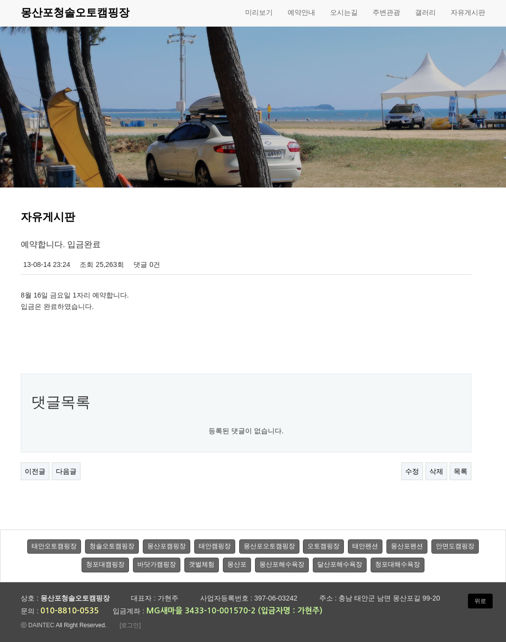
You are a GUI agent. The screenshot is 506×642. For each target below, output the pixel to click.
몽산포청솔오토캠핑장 (75, 12)
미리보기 (259, 12)
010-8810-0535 (70, 610)
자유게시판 (468, 12)
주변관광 (386, 12)
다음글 (66, 471)
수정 (412, 471)
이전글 (35, 471)
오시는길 (344, 12)
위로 (480, 601)
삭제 (436, 471)
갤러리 (425, 12)
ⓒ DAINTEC (37, 625)
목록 (460, 471)
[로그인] (130, 625)
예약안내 (301, 12)
